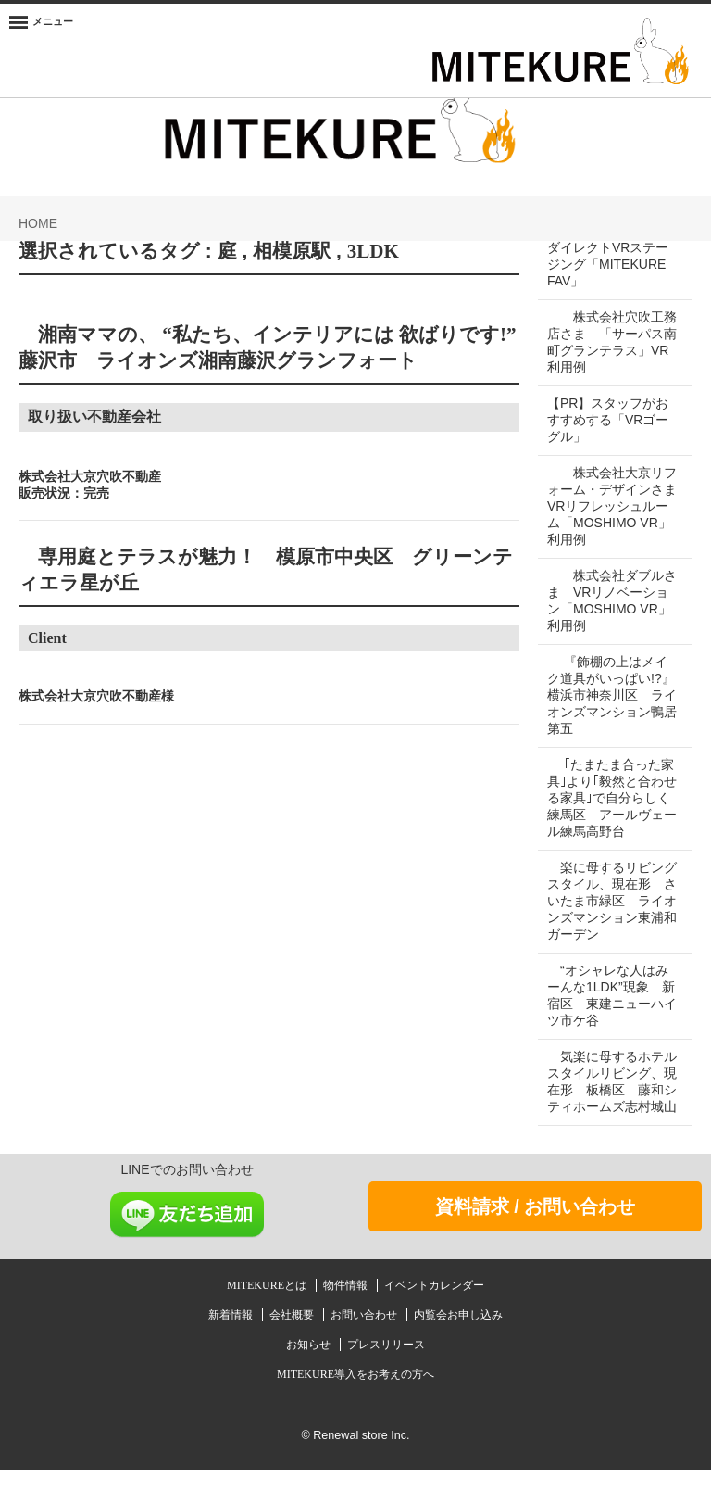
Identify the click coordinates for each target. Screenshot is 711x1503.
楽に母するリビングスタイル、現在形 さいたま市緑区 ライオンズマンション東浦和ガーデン (612, 917)
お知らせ (309, 1377)
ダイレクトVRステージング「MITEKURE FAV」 (607, 264)
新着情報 (232, 1348)
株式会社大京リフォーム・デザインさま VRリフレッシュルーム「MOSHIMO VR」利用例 (609, 514)
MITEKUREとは (268, 1318)
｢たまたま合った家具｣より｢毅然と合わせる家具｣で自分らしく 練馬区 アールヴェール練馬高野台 (610, 814)
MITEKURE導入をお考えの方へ (355, 1407)
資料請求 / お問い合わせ (535, 1240)
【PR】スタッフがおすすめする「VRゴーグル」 (607, 420)
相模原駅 (292, 251)
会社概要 (293, 1348)
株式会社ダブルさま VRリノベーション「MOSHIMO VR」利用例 (607, 617)
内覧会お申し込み (458, 1348)
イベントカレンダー (434, 1318)
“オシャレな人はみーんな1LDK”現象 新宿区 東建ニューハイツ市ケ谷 (607, 1011)
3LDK (373, 251)
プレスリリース (386, 1377)
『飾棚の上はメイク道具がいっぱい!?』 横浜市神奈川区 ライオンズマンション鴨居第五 (607, 711)
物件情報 (346, 1318)
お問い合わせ (365, 1348)
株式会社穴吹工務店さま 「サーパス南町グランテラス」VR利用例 (605, 341)
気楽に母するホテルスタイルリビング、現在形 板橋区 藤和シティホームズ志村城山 (612, 1106)
